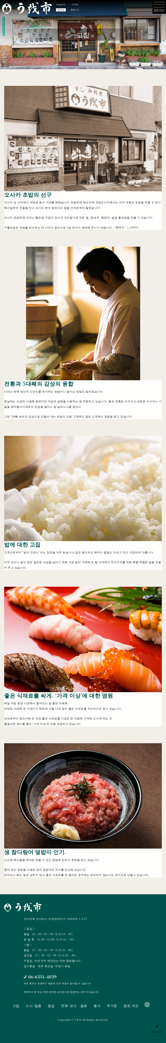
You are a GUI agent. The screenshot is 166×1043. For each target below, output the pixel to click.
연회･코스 (69, 1005)
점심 (51, 1005)
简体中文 (75, 9)
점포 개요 (131, 1005)
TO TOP (157, 1028)
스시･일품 (33, 1005)
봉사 (97, 1005)
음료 (83, 1005)
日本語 (75, 4)
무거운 (112, 1005)
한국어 (60, 9)
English (61, 4)
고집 (16, 1005)
